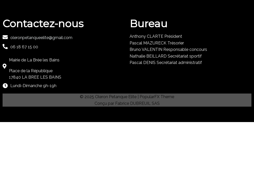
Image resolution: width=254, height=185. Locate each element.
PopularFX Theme (157, 96)
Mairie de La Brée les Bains (34, 60)
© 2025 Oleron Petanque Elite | (110, 96)
